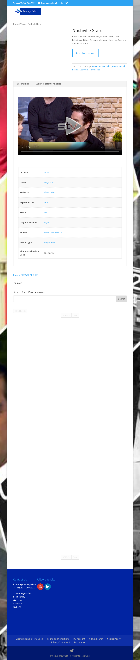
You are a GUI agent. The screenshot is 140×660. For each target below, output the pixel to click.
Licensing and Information (29, 638)
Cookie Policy (114, 638)
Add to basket (85, 53)
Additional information (48, 83)
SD (45, 212)
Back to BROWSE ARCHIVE (25, 274)
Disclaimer (79, 642)
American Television (101, 66)
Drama (75, 69)
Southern (84, 69)
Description (23, 83)
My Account (79, 638)
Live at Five (49, 192)
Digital (47, 222)
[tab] (23, 83)
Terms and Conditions (58, 638)
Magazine (48, 182)
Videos (23, 24)
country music (119, 66)
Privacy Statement (60, 642)
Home (16, 24)
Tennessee (95, 69)
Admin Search (96, 638)
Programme (49, 242)
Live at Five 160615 (53, 232)
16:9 (46, 202)
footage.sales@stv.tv (25, 584)
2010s (47, 172)
